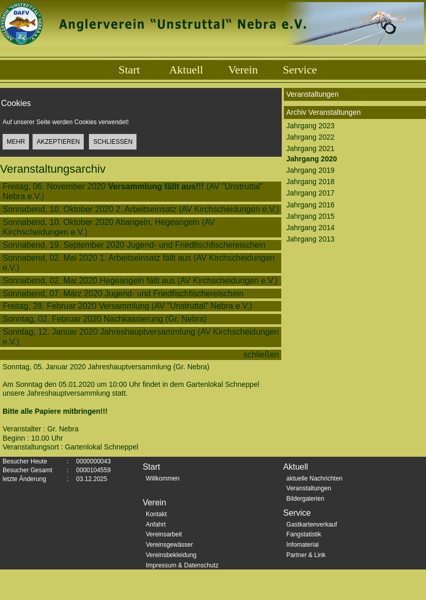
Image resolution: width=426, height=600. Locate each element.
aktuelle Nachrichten (314, 478)
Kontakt (156, 514)
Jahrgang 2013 (310, 239)
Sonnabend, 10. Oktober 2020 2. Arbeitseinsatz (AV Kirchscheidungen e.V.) (141, 209)
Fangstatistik (303, 534)
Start (129, 69)
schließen (262, 354)
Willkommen (162, 478)
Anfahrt (156, 524)
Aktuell (186, 69)
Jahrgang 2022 (310, 137)
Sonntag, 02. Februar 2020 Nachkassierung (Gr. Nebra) (105, 318)
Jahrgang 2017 (310, 193)
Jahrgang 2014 (310, 227)
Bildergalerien (305, 498)
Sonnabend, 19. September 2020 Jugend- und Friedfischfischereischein (136, 245)
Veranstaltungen (308, 488)
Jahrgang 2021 (310, 148)
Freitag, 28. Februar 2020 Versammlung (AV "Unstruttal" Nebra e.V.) (127, 306)
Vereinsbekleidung (171, 555)
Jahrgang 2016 (310, 205)
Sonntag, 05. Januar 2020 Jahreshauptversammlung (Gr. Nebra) (106, 371)
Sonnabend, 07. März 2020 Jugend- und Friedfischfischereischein (125, 293)
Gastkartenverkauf (311, 524)
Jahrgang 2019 (310, 170)
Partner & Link (306, 555)
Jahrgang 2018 (310, 181)
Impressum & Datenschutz (182, 565)
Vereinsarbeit (164, 534)
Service (300, 69)
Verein (242, 69)
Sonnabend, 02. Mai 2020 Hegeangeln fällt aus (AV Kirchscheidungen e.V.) (140, 280)
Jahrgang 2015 (310, 216)
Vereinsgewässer (169, 544)
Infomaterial (302, 544)
